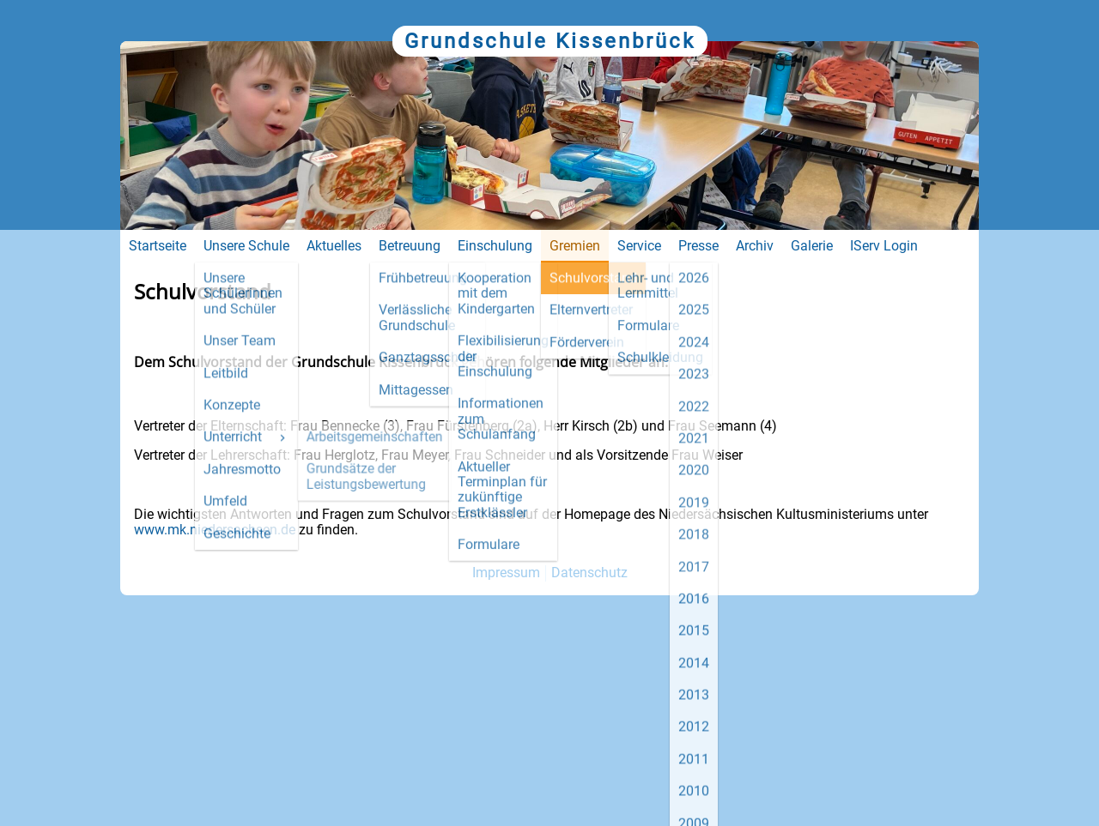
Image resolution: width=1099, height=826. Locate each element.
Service (639, 246)
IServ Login (884, 246)
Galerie (812, 246)
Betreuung (409, 246)
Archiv (755, 246)
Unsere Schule (246, 246)
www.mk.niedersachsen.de (214, 530)
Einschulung (495, 246)
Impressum (506, 572)
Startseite (157, 246)
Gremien (575, 246)
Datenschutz (589, 572)
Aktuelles (334, 246)
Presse (698, 246)
